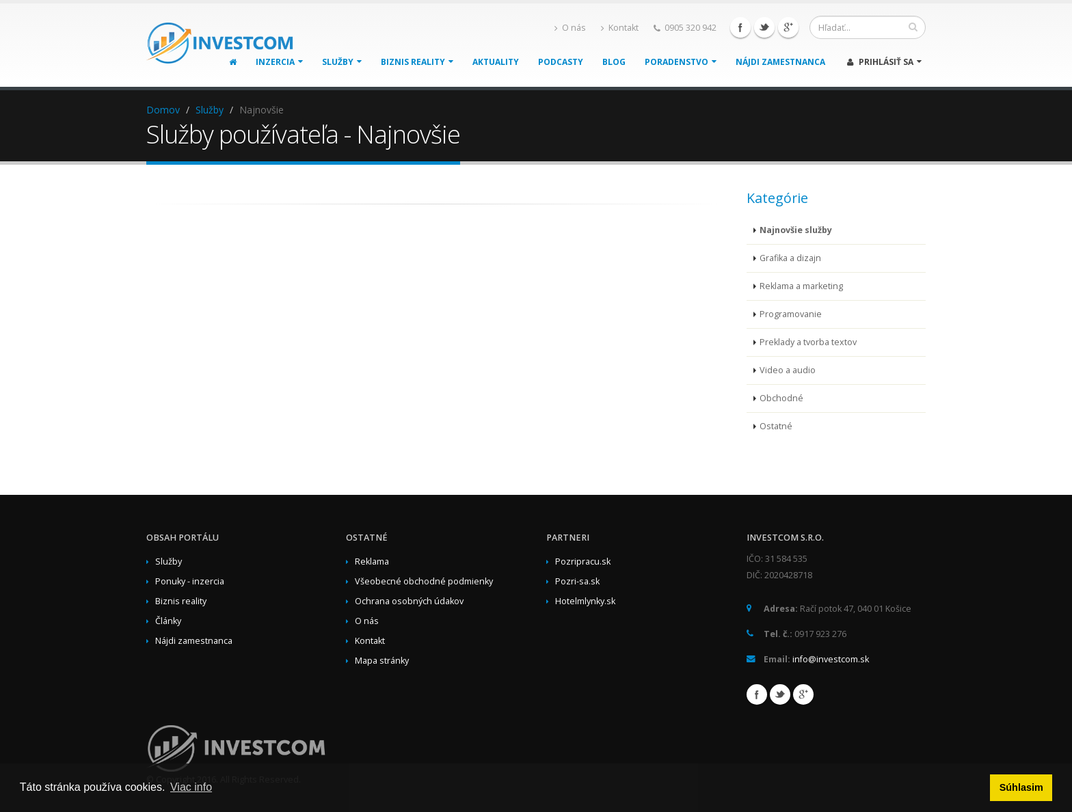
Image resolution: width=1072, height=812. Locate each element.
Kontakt (620, 27)
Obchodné (781, 398)
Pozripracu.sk (583, 561)
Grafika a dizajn (790, 258)
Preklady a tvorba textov (808, 342)
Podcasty (560, 62)
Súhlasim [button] (1021, 787)
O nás (570, 27)
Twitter (764, 27)
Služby (342, 62)
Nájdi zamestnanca (780, 62)
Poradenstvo (680, 62)
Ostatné (776, 426)
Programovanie (791, 314)
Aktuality (495, 62)
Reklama (372, 561)
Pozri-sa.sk (577, 581)
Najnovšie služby (796, 230)
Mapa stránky (382, 660)
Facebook (740, 27)
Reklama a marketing (801, 286)
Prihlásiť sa (884, 62)
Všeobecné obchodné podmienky (424, 581)
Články (168, 621)
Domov (163, 109)
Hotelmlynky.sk (585, 601)
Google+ (788, 27)
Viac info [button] (191, 787)
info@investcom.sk (830, 659)
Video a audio (788, 370)
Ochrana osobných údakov (409, 601)
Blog (614, 62)
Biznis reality (417, 62)
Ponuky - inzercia (189, 581)
